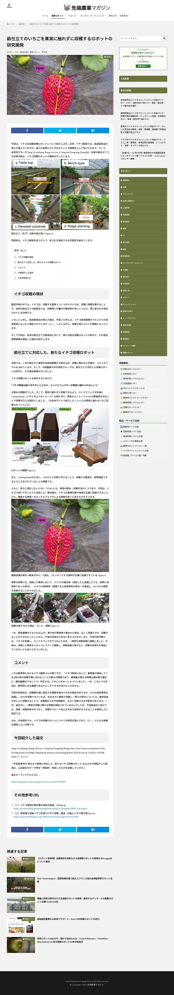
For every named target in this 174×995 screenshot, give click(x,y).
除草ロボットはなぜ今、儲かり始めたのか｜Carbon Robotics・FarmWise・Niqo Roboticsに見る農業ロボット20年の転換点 (73, 940)
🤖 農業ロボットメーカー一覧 (133, 457)
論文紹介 (22, 24)
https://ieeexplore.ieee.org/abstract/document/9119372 (38, 781)
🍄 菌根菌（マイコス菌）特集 (133, 466)
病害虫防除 (30, 879)
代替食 (126, 275)
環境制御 (127, 261)
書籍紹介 (127, 349)
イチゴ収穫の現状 (23, 257)
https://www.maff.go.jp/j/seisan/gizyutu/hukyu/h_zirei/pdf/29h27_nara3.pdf (50, 808)
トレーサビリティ (130, 327)
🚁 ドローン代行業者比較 (131, 452)
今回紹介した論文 (23, 273)
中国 (45, 52)
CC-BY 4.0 (22, 756)
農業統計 (127, 180)
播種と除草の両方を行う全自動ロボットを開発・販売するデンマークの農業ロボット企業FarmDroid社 (75, 900)
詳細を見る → (143, 66)
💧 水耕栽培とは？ (128, 385)
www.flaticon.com (100, 981)
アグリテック (128, 195)
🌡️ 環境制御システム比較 (131, 447)
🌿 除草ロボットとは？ (130, 380)
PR (124, 239)
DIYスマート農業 (130, 356)
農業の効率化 (129, 319)
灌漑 (125, 232)
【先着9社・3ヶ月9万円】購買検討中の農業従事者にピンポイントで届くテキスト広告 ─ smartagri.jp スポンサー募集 (143, 156)
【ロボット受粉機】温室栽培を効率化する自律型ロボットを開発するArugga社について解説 (75, 860)
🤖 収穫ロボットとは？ (130, 418)
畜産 (125, 254)
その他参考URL (22, 278)
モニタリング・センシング (92, 15)
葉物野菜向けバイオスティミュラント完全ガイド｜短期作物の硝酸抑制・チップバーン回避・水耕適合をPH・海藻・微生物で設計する (143, 116)
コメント (20, 267)
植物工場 (112, 15)
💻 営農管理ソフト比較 (130, 442)
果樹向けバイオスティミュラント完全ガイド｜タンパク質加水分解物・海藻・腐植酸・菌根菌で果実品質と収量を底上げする (143, 129)
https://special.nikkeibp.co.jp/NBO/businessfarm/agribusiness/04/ (46, 816)
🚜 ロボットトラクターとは (132, 399)
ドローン (72, 15)
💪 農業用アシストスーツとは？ (134, 408)
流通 (125, 188)
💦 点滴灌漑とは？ (128, 394)
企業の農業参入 (130, 202)
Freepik (83, 981)
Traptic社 (79, 400)
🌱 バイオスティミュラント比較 (134, 461)
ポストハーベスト (131, 312)
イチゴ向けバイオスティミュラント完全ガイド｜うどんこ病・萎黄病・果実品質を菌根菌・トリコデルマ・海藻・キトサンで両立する (143, 142)
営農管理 (124, 15)
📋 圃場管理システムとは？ (132, 413)
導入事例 (127, 246)
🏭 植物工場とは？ (128, 404)
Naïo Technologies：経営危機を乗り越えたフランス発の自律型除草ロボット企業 (74, 880)
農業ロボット (57, 15)
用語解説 (127, 341)
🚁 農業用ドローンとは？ (131, 423)
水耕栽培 (127, 290)
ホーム (45, 15)
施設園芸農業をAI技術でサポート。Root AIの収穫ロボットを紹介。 (73, 920)
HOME (11, 24)
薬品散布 (127, 224)
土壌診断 (127, 210)
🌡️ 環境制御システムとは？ (132, 389)
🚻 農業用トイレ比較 (129, 437)
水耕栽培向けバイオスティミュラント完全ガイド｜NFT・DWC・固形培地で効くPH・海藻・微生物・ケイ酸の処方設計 (143, 103)
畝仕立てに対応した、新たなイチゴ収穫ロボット (37, 262)
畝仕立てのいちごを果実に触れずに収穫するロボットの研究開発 (54, 24)
